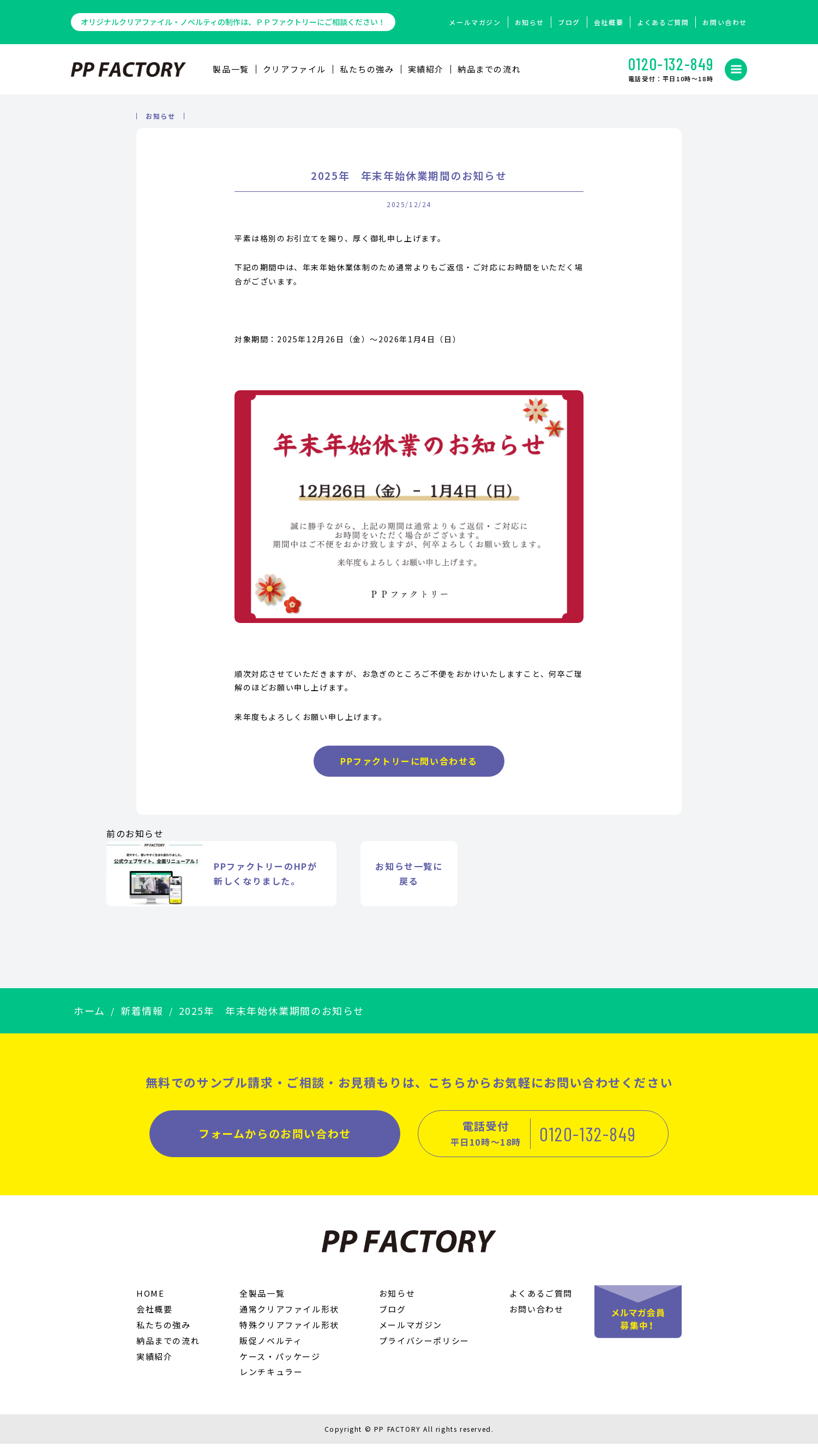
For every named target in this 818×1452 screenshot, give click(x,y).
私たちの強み (367, 69)
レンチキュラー (271, 1380)
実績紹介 (426, 69)
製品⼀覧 (231, 69)
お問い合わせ (724, 22)
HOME (150, 1301)
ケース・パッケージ (279, 1364)
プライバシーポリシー (424, 1348)
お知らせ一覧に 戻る (408, 882)
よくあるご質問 (663, 22)
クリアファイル (294, 69)
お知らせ (529, 22)
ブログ (569, 22)
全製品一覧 (262, 1301)
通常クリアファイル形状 (289, 1317)
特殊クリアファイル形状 (289, 1333)
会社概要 (608, 22)
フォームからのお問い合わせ (275, 1142)
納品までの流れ (489, 69)
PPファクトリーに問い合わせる (409, 769)
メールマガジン (475, 22)
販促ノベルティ (270, 1348)
